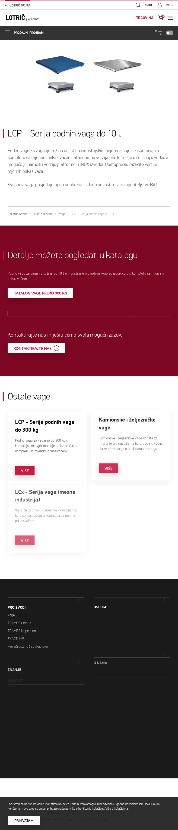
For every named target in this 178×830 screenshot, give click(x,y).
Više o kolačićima (116, 809)
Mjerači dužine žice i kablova (28, 628)
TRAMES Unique (19, 605)
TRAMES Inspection (22, 612)
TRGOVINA (144, 17)
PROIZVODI (17, 589)
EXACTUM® (16, 620)
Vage (11, 597)
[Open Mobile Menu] (170, 17)
